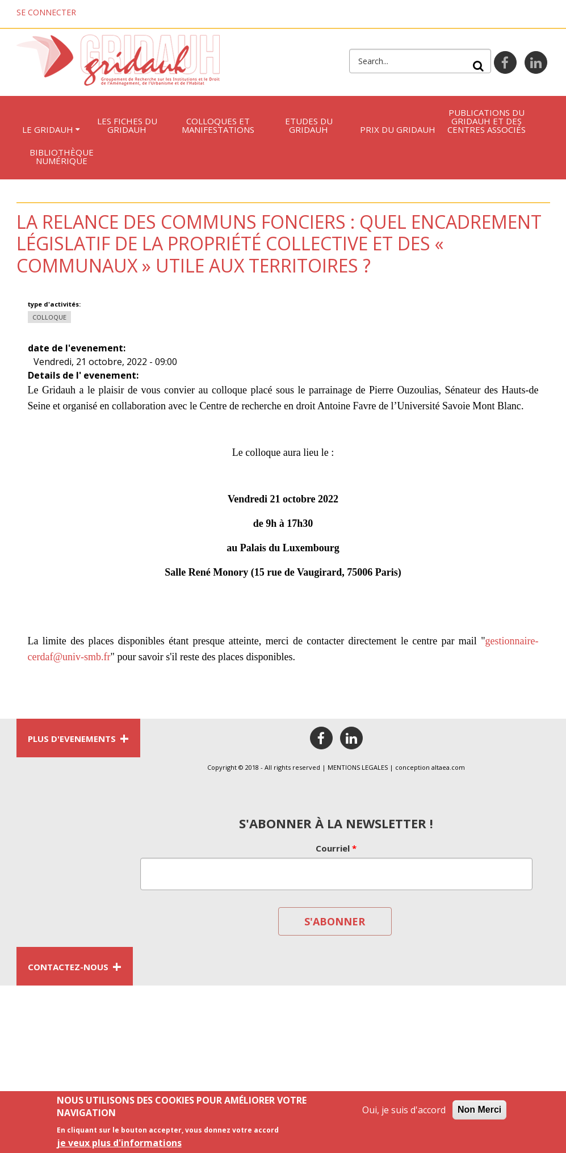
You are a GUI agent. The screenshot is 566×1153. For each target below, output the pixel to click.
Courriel (336, 848)
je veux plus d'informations (119, 1145)
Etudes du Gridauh (309, 125)
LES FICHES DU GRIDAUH (127, 125)
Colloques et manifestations (218, 125)
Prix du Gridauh (397, 129)
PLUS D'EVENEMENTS (78, 738)
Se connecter (46, 12)
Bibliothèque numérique (62, 156)
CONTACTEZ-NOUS (74, 966)
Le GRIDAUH (47, 129)
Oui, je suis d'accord (404, 1112)
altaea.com (448, 767)
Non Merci (479, 1112)
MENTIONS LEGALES (358, 767)
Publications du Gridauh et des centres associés (486, 121)
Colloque (49, 317)
